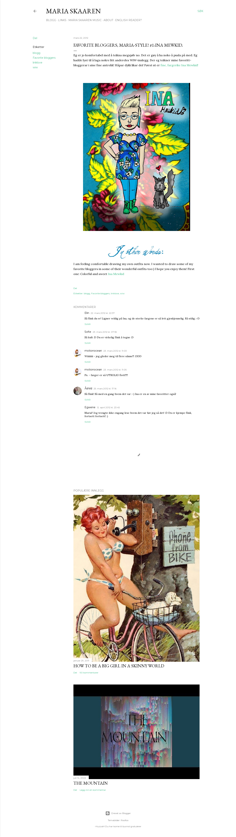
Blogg (51, 20)
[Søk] (200, 11)
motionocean (93, 350)
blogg (36, 53)
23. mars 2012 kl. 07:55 (105, 332)
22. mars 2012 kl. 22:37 (103, 313)
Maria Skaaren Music (85, 20)
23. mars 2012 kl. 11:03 (115, 350)
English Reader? (128, 20)
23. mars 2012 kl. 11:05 (115, 369)
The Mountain (90, 783)
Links (62, 20)
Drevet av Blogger (118, 813)
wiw (35, 67)
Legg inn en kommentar (93, 790)
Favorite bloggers (44, 57)
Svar (88, 324)
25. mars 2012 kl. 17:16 (105, 388)
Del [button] (35, 38)
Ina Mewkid (116, 274)
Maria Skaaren (73, 11)
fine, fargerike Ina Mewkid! (179, 65)
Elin (87, 313)
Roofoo (124, 820)
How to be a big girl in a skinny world (118, 666)
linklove (37, 62)
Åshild (88, 388)
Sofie (88, 331)
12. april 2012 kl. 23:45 (108, 407)
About (108, 20)
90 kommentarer (89, 672)
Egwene (90, 407)
